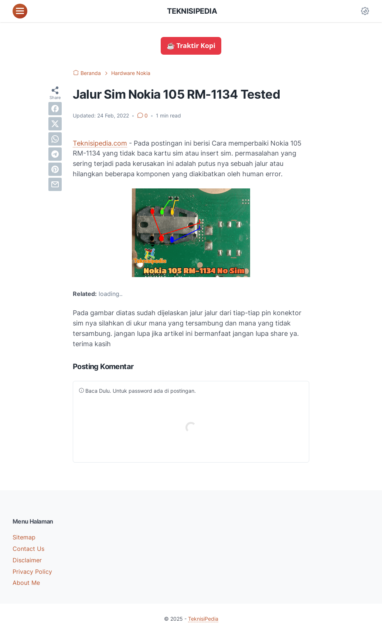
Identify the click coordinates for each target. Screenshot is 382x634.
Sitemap (24, 537)
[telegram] (55, 154)
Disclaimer (27, 560)
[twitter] (55, 123)
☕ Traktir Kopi (191, 45)
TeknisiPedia (192, 11)
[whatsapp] (55, 139)
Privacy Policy (32, 571)
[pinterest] (55, 169)
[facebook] (55, 108)
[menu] (20, 11)
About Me (26, 582)
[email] (55, 184)
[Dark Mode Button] (365, 11)
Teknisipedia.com (100, 143)
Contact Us (28, 548)
